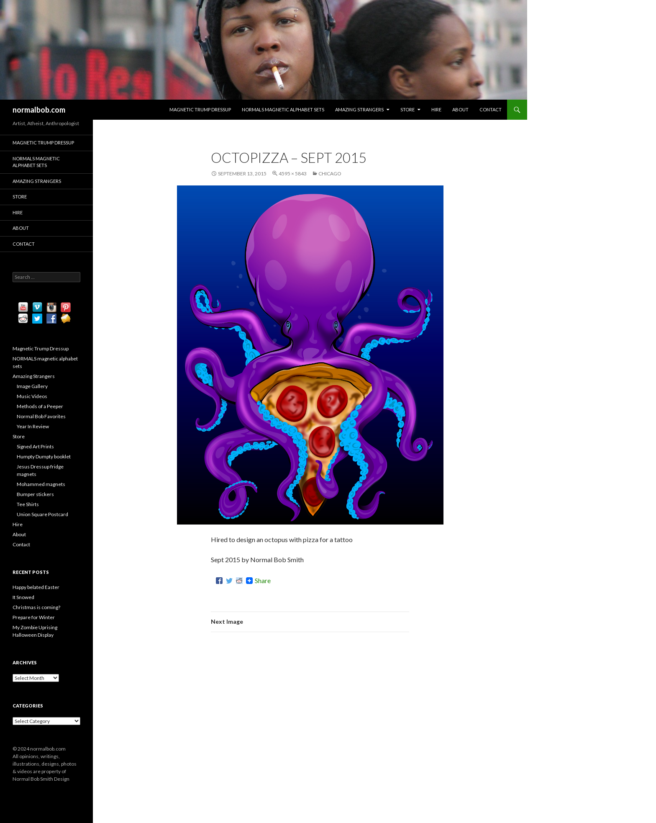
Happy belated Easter (36, 587)
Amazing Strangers (359, 109)
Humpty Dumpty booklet (44, 456)
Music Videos (32, 396)
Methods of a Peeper (40, 406)
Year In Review (33, 426)
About (460, 109)
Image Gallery (32, 386)
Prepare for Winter (34, 617)
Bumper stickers (35, 494)
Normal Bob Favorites (41, 416)
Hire (436, 109)
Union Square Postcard (42, 514)
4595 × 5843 (293, 173)
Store (407, 109)
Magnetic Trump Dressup (200, 109)
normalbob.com (39, 109)
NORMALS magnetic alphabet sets (283, 109)
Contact (490, 109)
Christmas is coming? (36, 607)
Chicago (329, 173)
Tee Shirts (28, 504)
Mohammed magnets (41, 484)
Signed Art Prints (35, 446)
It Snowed (23, 597)
